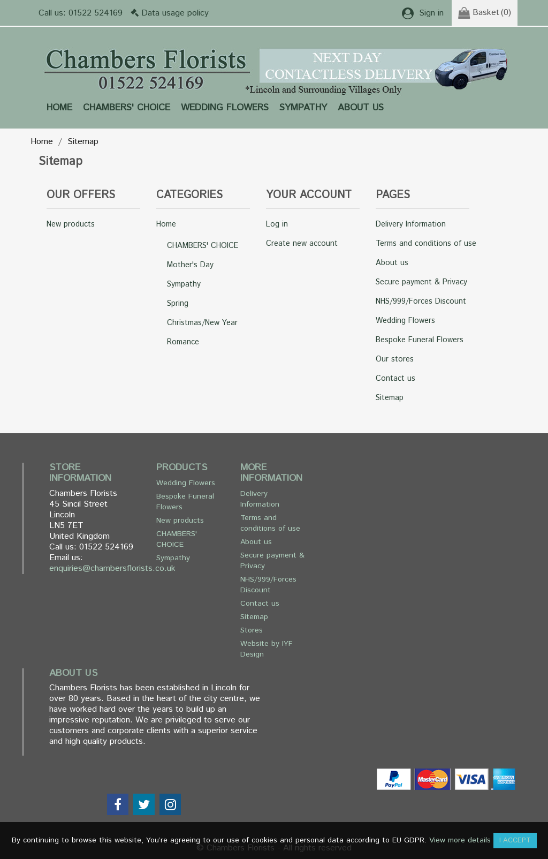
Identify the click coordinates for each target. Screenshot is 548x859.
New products (71, 224)
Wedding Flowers (225, 108)
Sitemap (390, 398)
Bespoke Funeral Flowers (419, 340)
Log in (277, 224)
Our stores (395, 359)
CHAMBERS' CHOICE (126, 108)
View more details (460, 840)
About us (361, 108)
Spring (177, 303)
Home (59, 108)
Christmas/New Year (202, 323)
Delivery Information (411, 224)
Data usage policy (175, 13)
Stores (251, 630)
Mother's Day (190, 265)
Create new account (302, 243)
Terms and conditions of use (426, 243)
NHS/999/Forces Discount (421, 301)
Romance (183, 342)
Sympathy (303, 108)
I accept (515, 840)
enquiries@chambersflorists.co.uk (112, 568)
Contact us (395, 378)
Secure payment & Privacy (421, 282)
